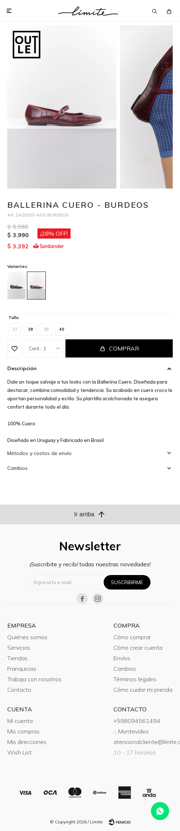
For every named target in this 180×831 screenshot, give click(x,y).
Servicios (18, 647)
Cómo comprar (132, 637)
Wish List (19, 752)
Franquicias (21, 668)
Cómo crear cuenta (138, 647)
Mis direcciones (27, 741)
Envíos (121, 658)
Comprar (124, 348)
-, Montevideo (131, 731)
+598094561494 (136, 720)
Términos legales (134, 679)
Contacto (19, 689)
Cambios (124, 668)
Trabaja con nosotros (34, 679)
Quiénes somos (27, 637)
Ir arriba (90, 514)
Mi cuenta (20, 720)
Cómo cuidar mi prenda (142, 689)
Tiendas (17, 658)
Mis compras (23, 731)
